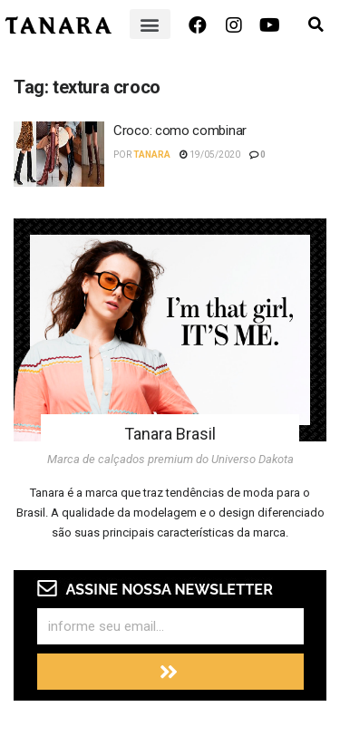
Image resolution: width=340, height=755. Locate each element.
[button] (150, 24)
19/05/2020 (210, 155)
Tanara (151, 155)
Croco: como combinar (180, 130)
